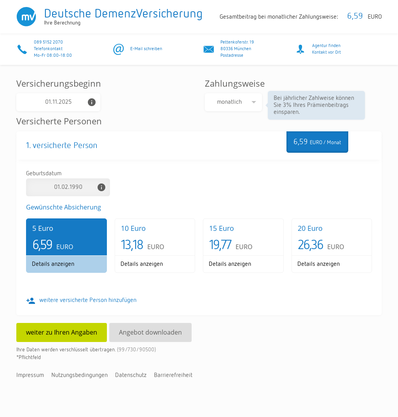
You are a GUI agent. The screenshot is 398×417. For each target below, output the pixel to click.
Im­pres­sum (30, 375)
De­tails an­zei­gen (53, 264)
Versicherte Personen (59, 121)
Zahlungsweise (235, 83)
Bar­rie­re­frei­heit (173, 375)
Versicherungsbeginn (58, 83)
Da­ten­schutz (131, 375)
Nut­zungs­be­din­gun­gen (79, 375)
